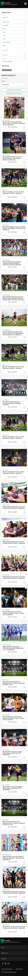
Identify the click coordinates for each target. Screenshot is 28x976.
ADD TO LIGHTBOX (12, 127)
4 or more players (7, 61)
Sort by (3, 81)
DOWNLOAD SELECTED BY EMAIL (14, 93)
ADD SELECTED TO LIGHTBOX (14, 90)
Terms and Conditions (6, 969)
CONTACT (3, 959)
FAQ (2, 947)
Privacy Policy (19, 969)
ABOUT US (4, 953)
